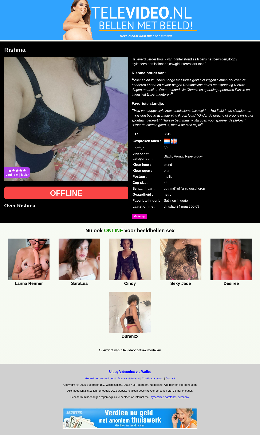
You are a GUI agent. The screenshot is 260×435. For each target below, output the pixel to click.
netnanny (183, 397)
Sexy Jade (180, 283)
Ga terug (139, 216)
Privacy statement (129, 378)
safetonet (170, 397)
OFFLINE (66, 193)
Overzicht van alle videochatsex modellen (130, 350)
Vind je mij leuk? (17, 172)
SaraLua (79, 283)
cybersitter (157, 397)
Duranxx (130, 336)
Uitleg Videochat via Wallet (130, 372)
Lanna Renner (29, 283)
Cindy (130, 283)
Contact (170, 378)
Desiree (231, 283)
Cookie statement (152, 378)
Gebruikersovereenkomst (100, 378)
